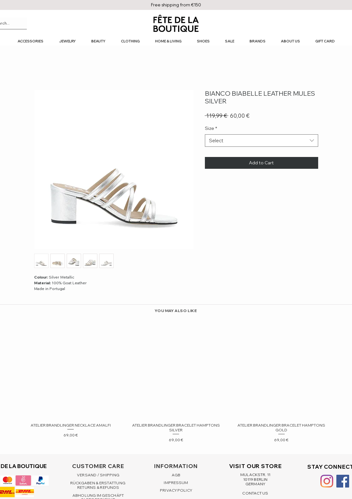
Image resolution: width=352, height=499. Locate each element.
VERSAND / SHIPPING (98, 475)
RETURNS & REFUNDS (98, 487)
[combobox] (261, 140)
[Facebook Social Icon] (342, 481)
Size (211, 128)
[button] (30, 41)
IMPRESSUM (176, 482)
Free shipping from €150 (176, 4)
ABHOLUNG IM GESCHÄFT (98, 495)
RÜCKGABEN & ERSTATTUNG (98, 482)
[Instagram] (326, 481)
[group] (176, 380)
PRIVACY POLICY (176, 490)
